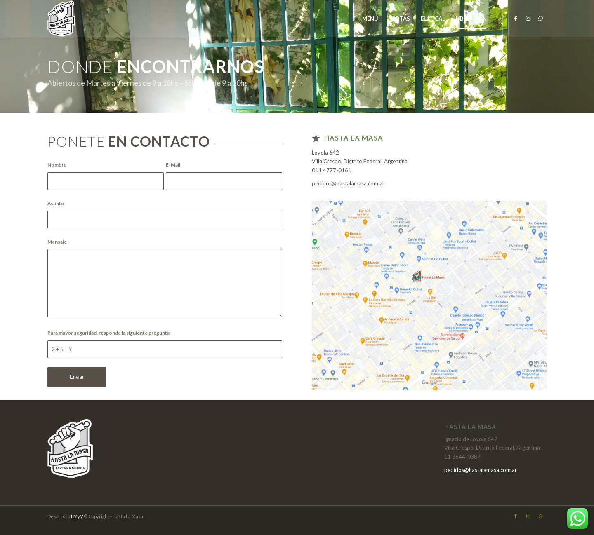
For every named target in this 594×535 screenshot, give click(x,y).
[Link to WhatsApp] (540, 18)
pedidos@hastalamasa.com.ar (348, 183)
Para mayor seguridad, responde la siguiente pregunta (109, 333)
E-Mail (174, 165)
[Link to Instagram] (528, 18)
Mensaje (58, 242)
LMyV (77, 516)
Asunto (57, 203)
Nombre (58, 165)
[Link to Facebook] (515, 18)
